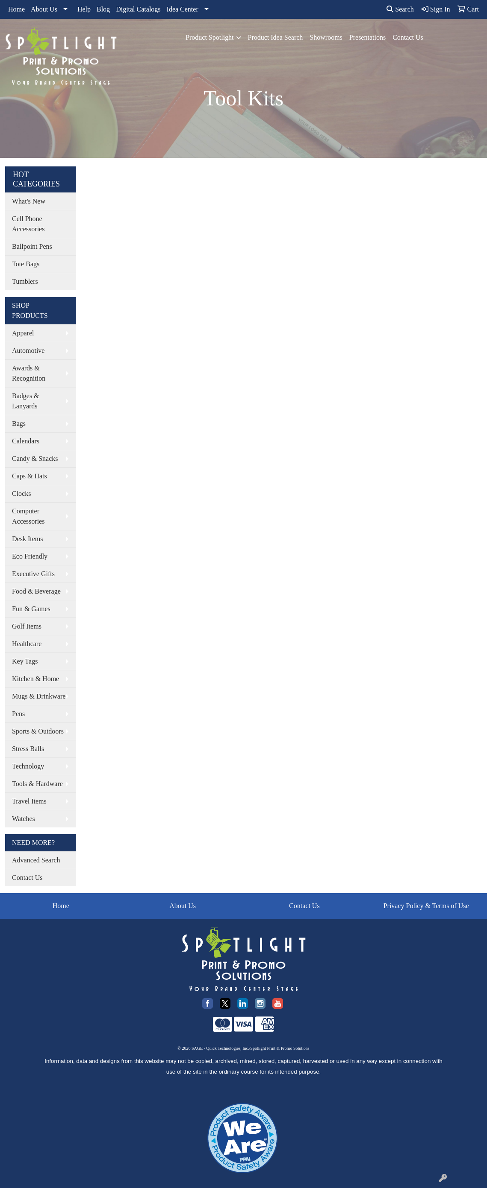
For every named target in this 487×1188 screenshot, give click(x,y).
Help (84, 9)
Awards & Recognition (28, 373)
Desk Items (27, 538)
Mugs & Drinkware (38, 696)
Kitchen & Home (35, 678)
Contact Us (408, 37)
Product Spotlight (209, 37)
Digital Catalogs (138, 9)
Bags (19, 423)
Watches (23, 818)
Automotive (28, 350)
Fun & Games (31, 608)
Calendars (25, 441)
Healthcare (26, 643)
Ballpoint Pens (32, 246)
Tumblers (25, 281)
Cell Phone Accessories (28, 224)
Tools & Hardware (37, 783)
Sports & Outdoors (38, 731)
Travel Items (29, 801)
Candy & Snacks (35, 458)
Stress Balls (28, 748)
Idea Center (182, 9)
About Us (44, 9)
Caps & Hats (29, 476)
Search (400, 9)
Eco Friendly (29, 556)
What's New (28, 201)
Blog (103, 9)
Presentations (367, 37)
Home (16, 9)
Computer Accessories (28, 516)
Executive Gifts (33, 573)
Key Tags (25, 661)
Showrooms (326, 37)
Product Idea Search (275, 37)
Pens (18, 713)
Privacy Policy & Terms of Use (426, 905)
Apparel (23, 333)
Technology (28, 766)
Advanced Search (36, 860)
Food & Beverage (36, 591)
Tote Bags (25, 264)
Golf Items (26, 626)
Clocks (21, 493)
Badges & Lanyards (25, 401)
